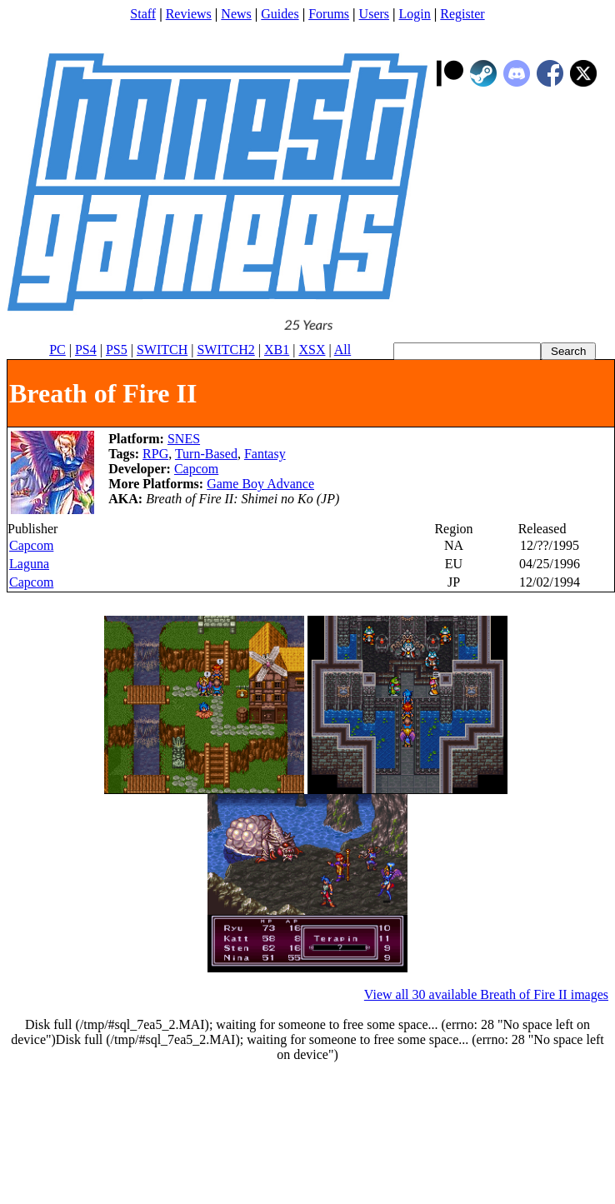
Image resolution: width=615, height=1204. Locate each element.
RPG (155, 454)
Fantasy (265, 454)
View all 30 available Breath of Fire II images (486, 994)
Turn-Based (206, 454)
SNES (184, 439)
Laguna (29, 564)
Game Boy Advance (260, 484)
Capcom (196, 469)
